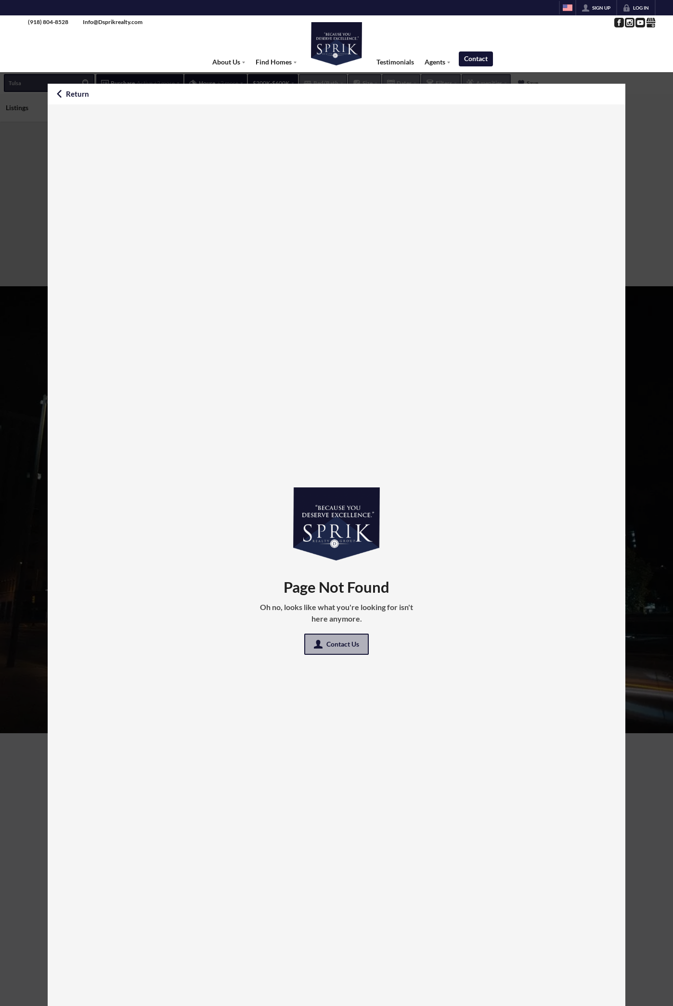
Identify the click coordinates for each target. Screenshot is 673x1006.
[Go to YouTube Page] (639, 22)
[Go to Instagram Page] (629, 22)
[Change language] (567, 7)
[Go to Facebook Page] (618, 22)
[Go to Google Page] (650, 22)
